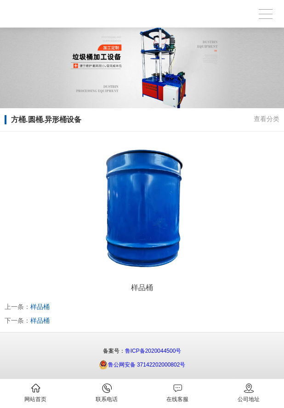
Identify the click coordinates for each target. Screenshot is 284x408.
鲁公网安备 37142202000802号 (142, 364)
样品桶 (40, 306)
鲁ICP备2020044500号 (153, 351)
